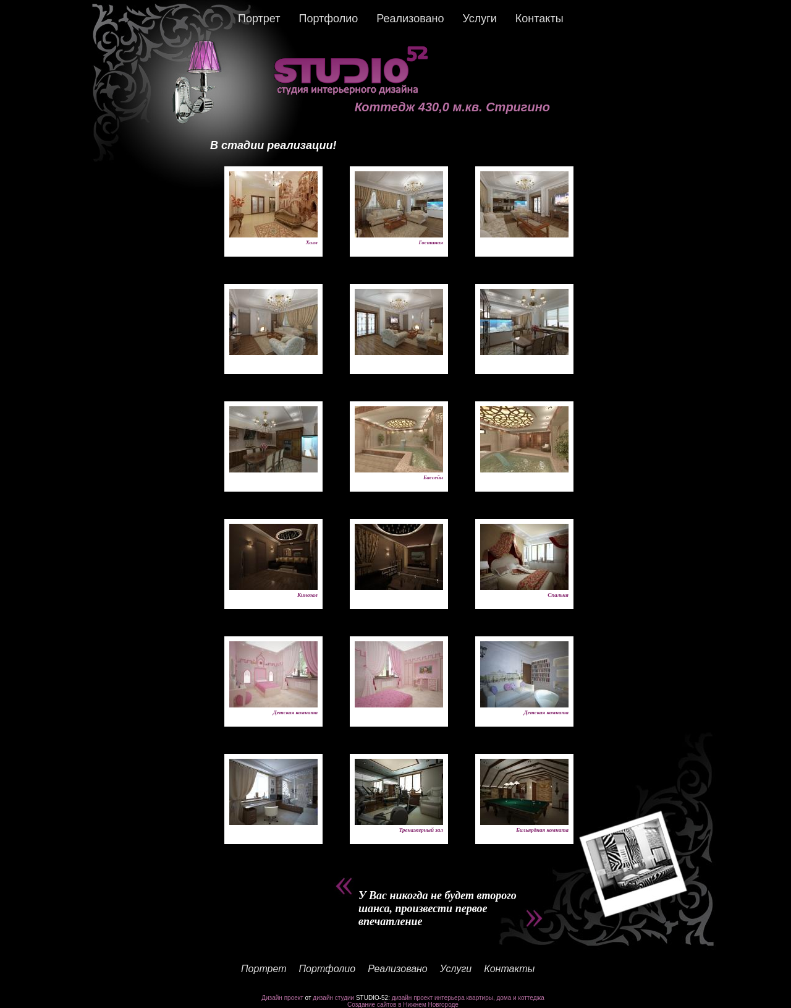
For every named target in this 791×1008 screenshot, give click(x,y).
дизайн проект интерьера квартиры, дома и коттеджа (468, 997)
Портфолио (328, 18)
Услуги (479, 18)
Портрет (259, 18)
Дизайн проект (282, 997)
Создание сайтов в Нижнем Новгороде (403, 1004)
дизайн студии (333, 997)
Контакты (539, 18)
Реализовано (410, 18)
